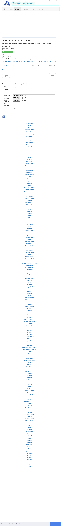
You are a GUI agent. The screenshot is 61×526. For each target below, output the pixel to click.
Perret (29, 397)
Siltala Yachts (29, 436)
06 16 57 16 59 (7, 52)
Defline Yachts (29, 224)
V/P (55, 61)
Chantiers (17, 9)
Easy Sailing (29, 237)
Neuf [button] (4, 56)
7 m (10, 37)
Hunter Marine (29, 282)
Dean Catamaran (29, 222)
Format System (29, 256)
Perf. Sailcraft (29, 395)
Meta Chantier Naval (29, 360)
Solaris (29, 438)
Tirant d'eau (22, 61)
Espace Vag (29, 248)
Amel (29, 140)
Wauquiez (29, 455)
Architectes (10, 9)
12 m (22, 37)
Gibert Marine (29, 265)
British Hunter (29, 178)
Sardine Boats (29, 429)
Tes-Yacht (29, 446)
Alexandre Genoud (29, 129)
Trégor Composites (29, 451)
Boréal (29, 176)
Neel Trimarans (29, 371)
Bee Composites (29, 166)
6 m (8, 37)
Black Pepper (29, 172)
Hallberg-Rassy (29, 274)
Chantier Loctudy (29, 189)
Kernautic (29, 310)
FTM (29, 261)
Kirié (29, 312)
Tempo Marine (29, 444)
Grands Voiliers (40, 9)
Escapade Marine (29, 245)
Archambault (29, 144)
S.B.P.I (29, 423)
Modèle (5, 61)
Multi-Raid (29, 364)
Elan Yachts (29, 243)
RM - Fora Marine (29, 420)
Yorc (29, 466)
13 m (25, 37)
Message (6, 89)
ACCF (29, 125)
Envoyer (16, 114)
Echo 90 (5, 65)
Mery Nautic (29, 358)
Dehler (29, 226)
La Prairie (29, 323)
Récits (32, 9)
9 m (14, 37)
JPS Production (29, 299)
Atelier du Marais (29, 153)
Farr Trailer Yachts (29, 252)
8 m (12, 37)
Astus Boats (29, 149)
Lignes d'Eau (29, 341)
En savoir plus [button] (23, 524)
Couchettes (39, 61)
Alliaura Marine (29, 131)
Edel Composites (29, 241)
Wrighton (29, 459)
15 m (30, 37)
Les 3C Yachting (29, 338)
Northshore (29, 379)
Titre (5, 86)
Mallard (29, 351)
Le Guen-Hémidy (29, 336)
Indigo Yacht (29, 287)
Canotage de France (29, 181)
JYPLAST (29, 304)
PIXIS (29, 403)
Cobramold (29, 211)
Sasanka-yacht (29, 431)
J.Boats (29, 291)
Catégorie (45, 61)
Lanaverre (29, 332)
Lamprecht (29, 330)
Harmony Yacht (29, 278)
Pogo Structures (29, 408)
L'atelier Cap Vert (29, 315)
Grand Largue (29, 269)
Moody (29, 362)
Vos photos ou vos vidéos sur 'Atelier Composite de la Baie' (7, 99)
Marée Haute (29, 354)
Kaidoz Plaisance (29, 306)
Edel (29, 239)
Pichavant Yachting (29, 401)
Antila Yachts (29, 142)
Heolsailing (29, 280)
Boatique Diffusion (29, 174)
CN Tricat (29, 207)
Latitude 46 (29, 334)
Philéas (29, 399)
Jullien (29, 302)
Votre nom (6, 105)
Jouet (29, 295)
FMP (29, 254)
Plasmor (29, 405)
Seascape (29, 433)
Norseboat (29, 375)
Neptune (29, 373)
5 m (6, 37)
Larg (17, 61)
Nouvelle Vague (29, 382)
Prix (51, 61)
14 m (28, 37)
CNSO (29, 209)
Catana (29, 185)
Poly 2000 (29, 410)
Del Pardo (29, 228)
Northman (29, 377)
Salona (29, 427)
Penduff (29, 392)
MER (29, 356)
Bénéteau (29, 168)
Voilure (32, 61)
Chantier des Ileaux (29, 187)
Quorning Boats (29, 418)
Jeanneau (29, 293)
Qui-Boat (29, 416)
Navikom (29, 369)
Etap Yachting (29, 250)
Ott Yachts (29, 388)
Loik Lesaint (29, 343)
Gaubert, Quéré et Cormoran (29, 263)
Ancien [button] (9, 56)
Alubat (29, 138)
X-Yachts (29, 462)
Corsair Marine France (29, 220)
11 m (19, 37)
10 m (16, 37)
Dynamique (29, 235)
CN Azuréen (29, 196)
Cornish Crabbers (29, 217)
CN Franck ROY (29, 202)
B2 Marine (29, 159)
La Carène (29, 317)
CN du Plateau (29, 200)
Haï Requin (29, 271)
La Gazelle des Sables (29, 321)
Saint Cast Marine (29, 425)
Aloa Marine (29, 136)
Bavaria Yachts (29, 163)
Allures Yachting (29, 134)
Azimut (29, 157)
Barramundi (29, 161)
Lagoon (29, 328)
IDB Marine (29, 284)
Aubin (29, 155)
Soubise (29, 440)
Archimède (29, 147)
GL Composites (29, 267)
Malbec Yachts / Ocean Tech (29, 349)
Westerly (29, 457)
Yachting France (29, 464)
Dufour (29, 233)
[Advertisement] (29, 24)
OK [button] (55, 524)
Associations (26, 9)
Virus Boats (29, 453)
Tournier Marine (29, 449)
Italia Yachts (29, 289)
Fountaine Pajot (29, 258)
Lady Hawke (29, 325)
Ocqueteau (29, 384)
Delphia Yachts (29, 230)
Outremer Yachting (29, 390)
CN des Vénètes (29, 198)
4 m (3, 37)
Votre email (6, 108)
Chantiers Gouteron (29, 191)
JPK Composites (29, 297)
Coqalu (29, 215)
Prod (9, 61)
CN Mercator (29, 204)
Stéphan (29, 442)
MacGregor (29, 345)
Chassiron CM (29, 194)
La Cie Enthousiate (29, 319)
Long (13, 61)
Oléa (29, 386)
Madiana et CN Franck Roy (29, 347)
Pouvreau (29, 412)
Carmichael (29, 183)
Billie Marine (29, 170)
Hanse (29, 276)
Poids (28, 61)
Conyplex (29, 213)
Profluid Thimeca (29, 414)
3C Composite (29, 123)
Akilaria (29, 127)
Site (3, 54)
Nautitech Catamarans (29, 366)
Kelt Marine (29, 308)
